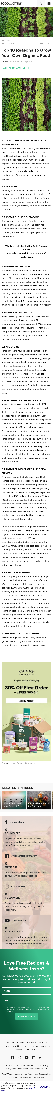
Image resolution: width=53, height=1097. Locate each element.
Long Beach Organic (20, 62)
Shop (15, 1046)
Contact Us (28, 1046)
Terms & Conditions (25, 1066)
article (6, 41)
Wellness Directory (26, 1050)
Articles (43, 1043)
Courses (10, 1043)
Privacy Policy (42, 1066)
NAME (7, 991)
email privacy (24, 1009)
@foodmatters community (24, 856)
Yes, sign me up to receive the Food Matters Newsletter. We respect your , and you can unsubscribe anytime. (28, 1009)
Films (6, 1046)
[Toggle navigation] (49, 3)
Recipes (21, 1043)
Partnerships (43, 1046)
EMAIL (7, 1000)
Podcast (31, 1043)
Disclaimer (9, 1066)
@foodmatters (17, 822)
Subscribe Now (27, 1016)
